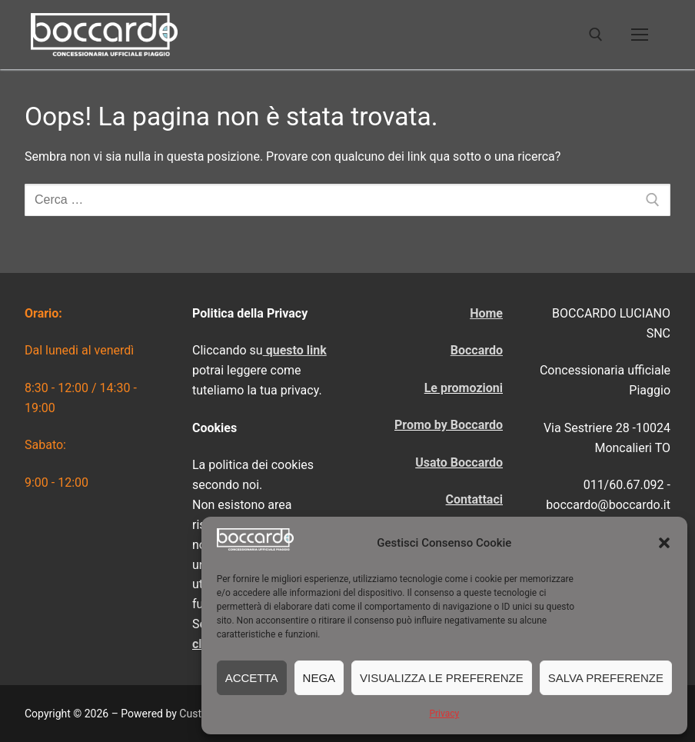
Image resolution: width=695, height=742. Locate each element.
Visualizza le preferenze (442, 677)
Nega (319, 677)
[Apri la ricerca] (596, 35)
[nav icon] (639, 34)
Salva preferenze (605, 677)
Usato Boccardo (459, 462)
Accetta (251, 677)
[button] (664, 543)
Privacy (444, 713)
